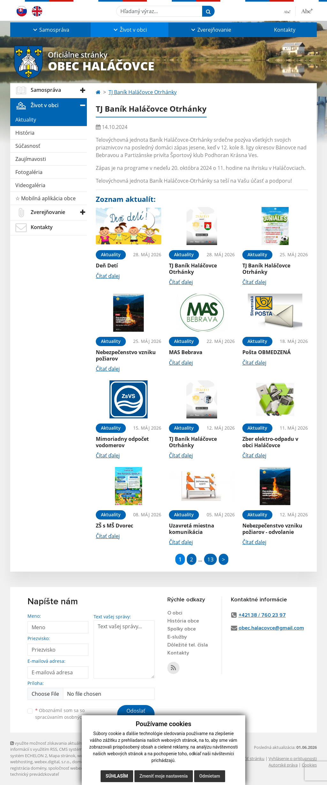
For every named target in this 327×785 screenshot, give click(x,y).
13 (210, 559)
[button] (50, 29)
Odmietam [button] (209, 776)
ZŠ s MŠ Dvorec (114, 525)
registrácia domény (28, 768)
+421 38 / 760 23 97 (262, 615)
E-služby (177, 636)
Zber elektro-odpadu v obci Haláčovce (270, 441)
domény (80, 762)
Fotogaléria (28, 172)
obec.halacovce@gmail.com (271, 627)
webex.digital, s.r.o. (52, 762)
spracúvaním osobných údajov (67, 717)
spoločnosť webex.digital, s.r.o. (77, 768)
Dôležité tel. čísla (187, 644)
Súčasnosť (27, 145)
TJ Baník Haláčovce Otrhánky (143, 92)
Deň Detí (107, 265)
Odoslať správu (135, 714)
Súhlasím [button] (117, 776)
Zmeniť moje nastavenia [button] (164, 776)
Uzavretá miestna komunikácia (191, 528)
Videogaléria (30, 185)
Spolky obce (181, 628)
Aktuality (25, 119)
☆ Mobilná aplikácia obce (45, 198)
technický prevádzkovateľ (34, 774)
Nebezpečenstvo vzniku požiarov (126, 355)
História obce (183, 620)
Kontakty (284, 29)
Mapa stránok (62, 755)
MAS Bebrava (185, 352)
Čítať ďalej (108, 276)
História (24, 132)
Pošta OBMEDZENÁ (266, 352)
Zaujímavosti (30, 159)
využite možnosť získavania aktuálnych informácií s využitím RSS (49, 746)
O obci (174, 612)
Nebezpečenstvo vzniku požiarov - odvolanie (272, 528)
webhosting (21, 762)
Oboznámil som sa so (67, 713)
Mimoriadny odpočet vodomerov (122, 441)
